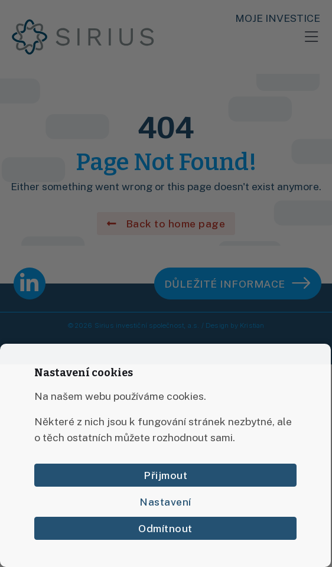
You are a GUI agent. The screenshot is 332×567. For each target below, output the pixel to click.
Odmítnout (165, 528)
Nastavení (165, 502)
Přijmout (165, 475)
